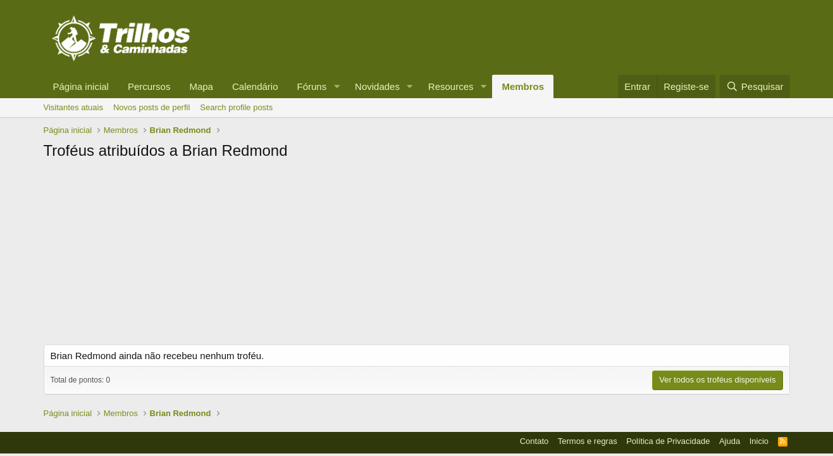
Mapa (201, 86)
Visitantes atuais (73, 107)
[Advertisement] (417, 256)
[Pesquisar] (754, 86)
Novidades (377, 86)
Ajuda (729, 441)
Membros (523, 86)
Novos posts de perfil (151, 107)
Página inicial (81, 86)
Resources (451, 86)
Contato (534, 441)
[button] (336, 86)
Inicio (759, 441)
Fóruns (312, 86)
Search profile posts (236, 107)
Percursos (149, 86)
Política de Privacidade (668, 441)
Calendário (255, 86)
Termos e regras (587, 441)
